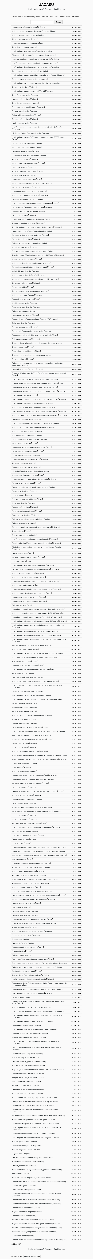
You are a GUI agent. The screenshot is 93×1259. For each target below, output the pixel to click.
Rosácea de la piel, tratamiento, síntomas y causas (32, 879)
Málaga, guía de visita (20, 175)
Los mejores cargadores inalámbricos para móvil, (31, 581)
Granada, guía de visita (21, 915)
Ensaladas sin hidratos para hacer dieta (27, 863)
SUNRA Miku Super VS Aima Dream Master (29, 919)
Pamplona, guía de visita (21, 187)
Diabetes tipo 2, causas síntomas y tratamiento (30, 55)
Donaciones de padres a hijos (24, 179)
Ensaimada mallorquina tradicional (25, 191)
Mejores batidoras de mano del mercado (28, 715)
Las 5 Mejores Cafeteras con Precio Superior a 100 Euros (35, 399)
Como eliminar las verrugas (23, 299)
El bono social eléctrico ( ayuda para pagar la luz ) (32, 1097)
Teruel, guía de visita (20, 87)
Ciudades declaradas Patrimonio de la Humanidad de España (36, 547)
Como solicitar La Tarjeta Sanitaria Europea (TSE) (31, 319)
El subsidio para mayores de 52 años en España (31, 923)
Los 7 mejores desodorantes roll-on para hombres (32, 635)
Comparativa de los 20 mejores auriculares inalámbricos (34, 1181)
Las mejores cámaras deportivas (25, 601)
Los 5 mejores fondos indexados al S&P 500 (29, 1021)
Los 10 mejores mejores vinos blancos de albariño (32, 203)
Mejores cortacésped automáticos (25, 577)
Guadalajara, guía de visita (22, 419)
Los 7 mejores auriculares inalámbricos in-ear (30, 1029)
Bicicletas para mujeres (21, 339)
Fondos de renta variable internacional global (30, 657)
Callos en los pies (19, 605)
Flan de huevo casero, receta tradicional (28, 695)
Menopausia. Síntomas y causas (25, 475)
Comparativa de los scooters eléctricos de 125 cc (31, 387)
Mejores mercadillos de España (24, 275)
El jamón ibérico (18, 951)
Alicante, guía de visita (21, 39)
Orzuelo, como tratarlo (21, 1166)
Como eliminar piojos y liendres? (25, 665)
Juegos (29, 495)
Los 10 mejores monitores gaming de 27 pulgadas (32, 827)
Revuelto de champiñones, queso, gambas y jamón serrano (35, 855)
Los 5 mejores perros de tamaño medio (27, 51)
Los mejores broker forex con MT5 (25, 459)
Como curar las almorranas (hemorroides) (28, 447)
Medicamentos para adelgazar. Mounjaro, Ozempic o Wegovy (36, 755)
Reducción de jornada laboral (23, 147)
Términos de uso (29, 1256)
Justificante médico (20, 1236)
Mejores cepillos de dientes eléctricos (27, 263)
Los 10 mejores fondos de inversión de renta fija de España (35, 1041)
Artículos (41, 27)
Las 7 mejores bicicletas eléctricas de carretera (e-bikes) (34, 411)
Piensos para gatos (19, 1185)
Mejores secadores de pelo (23, 1212)
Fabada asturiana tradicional (23, 511)
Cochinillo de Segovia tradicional (25, 211)
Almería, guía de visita (21, 159)
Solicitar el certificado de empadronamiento (29, 251)
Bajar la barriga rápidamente (23, 351)
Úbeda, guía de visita (20, 839)
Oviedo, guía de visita (20, 723)
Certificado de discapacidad (23, 1189)
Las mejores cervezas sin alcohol (25, 597)
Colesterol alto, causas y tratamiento (26, 243)
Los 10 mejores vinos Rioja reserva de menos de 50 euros (35, 731)
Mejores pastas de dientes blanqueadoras (29, 593)
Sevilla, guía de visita (20, 743)
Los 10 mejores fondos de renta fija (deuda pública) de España (37, 685)
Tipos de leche (18, 531)
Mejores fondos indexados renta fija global (29, 407)
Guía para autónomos (20, 311)
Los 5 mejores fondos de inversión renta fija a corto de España (37, 1015)
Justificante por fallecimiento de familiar (28, 219)
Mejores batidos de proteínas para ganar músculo (32, 1224)
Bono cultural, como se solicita (24, 1093)
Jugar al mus (17, 1154)
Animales (39, 35)
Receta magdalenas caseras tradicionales (28, 183)
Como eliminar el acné (21, 1216)
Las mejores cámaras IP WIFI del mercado (29, 1105)
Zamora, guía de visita (21, 119)
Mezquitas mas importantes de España (27, 807)
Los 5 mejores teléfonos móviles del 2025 (28, 403)
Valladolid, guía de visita (21, 271)
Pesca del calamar (19, 859)
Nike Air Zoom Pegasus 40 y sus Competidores (31, 569)
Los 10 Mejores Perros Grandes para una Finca (30, 379)
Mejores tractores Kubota (22, 649)
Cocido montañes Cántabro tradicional (27, 1073)
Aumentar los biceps (20, 707)
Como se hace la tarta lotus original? (26, 1033)
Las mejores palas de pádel (23, 1053)
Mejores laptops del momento (24, 871)
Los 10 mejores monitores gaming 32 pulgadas (30, 63)
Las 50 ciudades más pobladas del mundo (29, 979)
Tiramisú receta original (21, 661)
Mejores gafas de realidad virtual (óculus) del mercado (34, 1069)
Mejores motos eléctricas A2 (23, 585)
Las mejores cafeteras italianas (24, 27)
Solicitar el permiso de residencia (25, 1065)
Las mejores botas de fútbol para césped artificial (32, 1204)
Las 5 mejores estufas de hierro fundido (28, 993)
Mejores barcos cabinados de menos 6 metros (30, 31)
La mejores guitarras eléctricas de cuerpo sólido (31, 59)
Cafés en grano (18, 955)
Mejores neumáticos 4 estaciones (25, 751)
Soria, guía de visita (20, 747)
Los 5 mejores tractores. (21, 395)
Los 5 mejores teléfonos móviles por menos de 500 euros (35, 621)
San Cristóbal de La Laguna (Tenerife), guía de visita (33, 1170)
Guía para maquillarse (20, 523)
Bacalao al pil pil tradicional (23, 483)
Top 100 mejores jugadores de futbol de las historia (32, 227)
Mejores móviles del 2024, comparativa (27, 931)
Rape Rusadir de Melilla (21, 443)
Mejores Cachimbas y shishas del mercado (29, 427)
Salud (52, 55)
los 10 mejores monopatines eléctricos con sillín (31, 279)
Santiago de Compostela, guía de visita (27, 331)
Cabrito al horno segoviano (23, 115)
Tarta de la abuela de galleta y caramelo (28, 1177)
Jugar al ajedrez (18, 495)
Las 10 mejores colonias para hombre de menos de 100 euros (36, 1047)
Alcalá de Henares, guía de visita (25, 875)
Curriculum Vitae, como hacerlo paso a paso (30, 959)
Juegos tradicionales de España (24, 835)
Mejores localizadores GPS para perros (27, 1007)
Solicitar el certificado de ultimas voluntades (29, 1220)
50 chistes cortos (19, 561)
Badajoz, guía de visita (21, 703)
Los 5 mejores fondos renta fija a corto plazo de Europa (34, 75)
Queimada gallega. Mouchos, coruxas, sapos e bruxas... (34, 791)
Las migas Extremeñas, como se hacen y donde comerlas (35, 851)
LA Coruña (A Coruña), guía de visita (26, 133)
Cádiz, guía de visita (20, 803)
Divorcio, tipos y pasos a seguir (24, 691)
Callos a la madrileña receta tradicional (27, 519)
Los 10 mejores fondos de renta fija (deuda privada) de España (37, 127)
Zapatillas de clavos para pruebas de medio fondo (32, 811)
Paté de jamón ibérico (20, 711)
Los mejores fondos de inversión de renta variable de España (36, 1193)
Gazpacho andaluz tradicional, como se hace (30, 487)
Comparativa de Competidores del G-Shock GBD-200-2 (34, 391)
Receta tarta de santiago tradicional (26, 79)
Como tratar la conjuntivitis (22, 1208)
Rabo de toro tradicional (21, 831)
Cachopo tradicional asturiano (24, 199)
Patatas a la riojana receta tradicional (26, 235)
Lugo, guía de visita (19, 815)
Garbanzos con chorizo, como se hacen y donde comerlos (35, 895)
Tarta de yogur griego (20, 47)
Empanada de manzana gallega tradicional (29, 739)
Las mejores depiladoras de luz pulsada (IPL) (30, 775)
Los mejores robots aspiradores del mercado (30, 479)
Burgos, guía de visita (20, 111)
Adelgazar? (39, 9)
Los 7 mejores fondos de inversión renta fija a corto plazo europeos (39, 639)
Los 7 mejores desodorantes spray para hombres (31, 631)
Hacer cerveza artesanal (21, 315)
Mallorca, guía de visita (21, 719)
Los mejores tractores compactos (25, 43)
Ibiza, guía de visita (19, 503)
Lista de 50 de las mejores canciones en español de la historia (37, 1240)
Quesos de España (19, 943)
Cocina (33, 47)
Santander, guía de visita (22, 239)
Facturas (48, 9)
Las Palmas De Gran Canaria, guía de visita (29, 779)
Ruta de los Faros (19, 359)
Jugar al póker (17, 843)
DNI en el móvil (18, 997)
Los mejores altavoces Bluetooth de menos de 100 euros (34, 847)
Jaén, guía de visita (19, 167)
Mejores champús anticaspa (23, 887)
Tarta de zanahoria (19, 673)
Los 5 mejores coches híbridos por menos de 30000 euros (35, 699)
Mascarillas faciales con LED (23, 1162)
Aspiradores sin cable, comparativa (26, 291)
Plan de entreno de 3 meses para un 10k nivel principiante (35, 963)
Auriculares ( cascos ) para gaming (26, 883)
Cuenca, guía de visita (21, 507)
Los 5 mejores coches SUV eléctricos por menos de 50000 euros (38, 137)
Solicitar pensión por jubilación (24, 499)
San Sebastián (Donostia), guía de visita (28, 207)
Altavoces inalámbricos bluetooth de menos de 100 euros (35, 759)
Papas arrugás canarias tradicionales (27, 783)
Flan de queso (17, 907)
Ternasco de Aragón (20, 463)
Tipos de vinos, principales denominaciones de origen (33, 343)
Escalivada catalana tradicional (24, 451)
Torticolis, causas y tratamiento (24, 171)
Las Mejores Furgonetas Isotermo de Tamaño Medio (33, 1123)
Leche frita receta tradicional (23, 143)
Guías (38, 147)
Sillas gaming (17, 767)
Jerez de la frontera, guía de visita (25, 439)
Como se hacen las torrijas (22, 467)
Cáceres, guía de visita (21, 911)
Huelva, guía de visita (20, 123)
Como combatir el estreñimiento (25, 947)
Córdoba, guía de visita (21, 515)
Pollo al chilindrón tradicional (23, 435)
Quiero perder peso (19, 553)
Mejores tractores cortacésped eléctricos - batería (32, 681)
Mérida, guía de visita (20, 303)
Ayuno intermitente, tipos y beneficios (27, 71)
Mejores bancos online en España (25, 195)
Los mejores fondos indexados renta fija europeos (32, 589)
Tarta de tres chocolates (21, 103)
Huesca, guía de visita (21, 99)
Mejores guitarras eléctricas (23, 431)
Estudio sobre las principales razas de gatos (29, 1119)
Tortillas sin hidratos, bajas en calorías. (27, 867)
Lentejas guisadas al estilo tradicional (27, 727)
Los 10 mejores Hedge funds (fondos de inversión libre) (34, 1011)
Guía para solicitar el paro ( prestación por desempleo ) (34, 967)
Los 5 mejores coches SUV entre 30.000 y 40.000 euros (34, 653)
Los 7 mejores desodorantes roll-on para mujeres (31, 1138)
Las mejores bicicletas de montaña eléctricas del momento (35, 1109)
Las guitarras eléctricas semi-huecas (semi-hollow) (32, 617)
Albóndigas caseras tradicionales (25, 1037)
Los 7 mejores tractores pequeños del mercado (31, 669)
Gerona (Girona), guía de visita (24, 677)
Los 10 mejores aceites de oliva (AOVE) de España (32, 423)
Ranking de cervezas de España (25, 557)
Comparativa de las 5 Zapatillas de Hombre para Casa (33, 989)
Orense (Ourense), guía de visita (25, 1061)
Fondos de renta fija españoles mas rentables (30, 1232)
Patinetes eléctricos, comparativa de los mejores (31, 527)
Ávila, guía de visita (19, 323)
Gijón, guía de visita (20, 215)
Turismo (34, 39)
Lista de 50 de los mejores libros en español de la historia (35, 383)
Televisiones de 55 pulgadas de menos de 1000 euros (33, 255)
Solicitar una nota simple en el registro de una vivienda (34, 1228)
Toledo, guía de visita (20, 927)
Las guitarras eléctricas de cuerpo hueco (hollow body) (34, 609)
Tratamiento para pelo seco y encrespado (28, 355)
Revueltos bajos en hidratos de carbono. (28, 645)
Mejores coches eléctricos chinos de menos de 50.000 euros (36, 613)
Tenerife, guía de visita (21, 95)
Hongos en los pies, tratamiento (24, 1077)
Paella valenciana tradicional (23, 971)
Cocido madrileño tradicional (23, 799)
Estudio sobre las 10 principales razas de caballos (32, 543)
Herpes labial (17, 1173)
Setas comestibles (19, 287)
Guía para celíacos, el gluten (23, 903)
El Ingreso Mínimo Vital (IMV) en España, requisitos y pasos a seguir (39, 373)
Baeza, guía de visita (20, 491)
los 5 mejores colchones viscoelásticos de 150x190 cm (34, 1115)
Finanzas (61, 75)
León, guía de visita (19, 787)
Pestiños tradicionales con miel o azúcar (28, 735)
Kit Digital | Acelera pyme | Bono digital (27, 471)
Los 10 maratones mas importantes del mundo (30, 539)
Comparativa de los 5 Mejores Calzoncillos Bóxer (31, 1200)
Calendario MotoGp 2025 (22, 1146)
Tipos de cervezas (19, 347)
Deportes (57, 227)
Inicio (30, 9)
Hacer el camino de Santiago (23, 369)
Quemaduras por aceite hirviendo (25, 1089)
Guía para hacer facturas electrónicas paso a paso (32, 1101)
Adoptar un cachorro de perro (24, 223)
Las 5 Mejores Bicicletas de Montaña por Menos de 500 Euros (37, 1127)
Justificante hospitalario (21, 763)
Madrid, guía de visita (20, 1142)
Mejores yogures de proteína (23, 573)
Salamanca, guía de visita (22, 307)
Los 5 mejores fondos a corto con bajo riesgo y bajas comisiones (38, 625)
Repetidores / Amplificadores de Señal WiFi (29, 899)
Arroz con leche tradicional (23, 1081)
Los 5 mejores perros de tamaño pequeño (28, 565)
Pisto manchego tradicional (23, 1057)
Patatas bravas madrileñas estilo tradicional (29, 267)
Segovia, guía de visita (21, 327)
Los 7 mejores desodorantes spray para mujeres (31, 67)
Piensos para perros (20, 535)
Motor (52, 31)
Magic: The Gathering (20, 771)
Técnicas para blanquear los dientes (26, 823)
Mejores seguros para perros (23, 35)
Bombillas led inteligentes (22, 455)
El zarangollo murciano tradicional (25, 155)
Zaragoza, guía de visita (21, 1085)
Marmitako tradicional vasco (23, 259)
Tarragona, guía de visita (22, 283)
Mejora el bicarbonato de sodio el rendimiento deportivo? (35, 415)
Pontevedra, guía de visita (22, 795)
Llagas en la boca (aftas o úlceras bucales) (29, 231)
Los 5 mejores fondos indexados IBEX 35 (28, 91)
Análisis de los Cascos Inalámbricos (26, 975)
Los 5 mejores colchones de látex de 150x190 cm (31, 83)
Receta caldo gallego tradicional (25, 163)
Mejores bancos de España (23, 295)
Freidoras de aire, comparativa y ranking (28, 891)
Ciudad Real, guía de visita (22, 1025)
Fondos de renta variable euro (24, 107)
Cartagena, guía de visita (22, 151)
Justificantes (59, 9)
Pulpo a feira (17, 939)
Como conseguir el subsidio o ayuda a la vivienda (32, 335)
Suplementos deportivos (21, 935)
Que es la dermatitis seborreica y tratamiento (30, 1158)
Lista (61, 383)
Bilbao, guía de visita (20, 819)
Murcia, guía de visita (20, 247)
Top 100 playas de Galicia (22, 1150)
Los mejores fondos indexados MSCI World (29, 1134)
